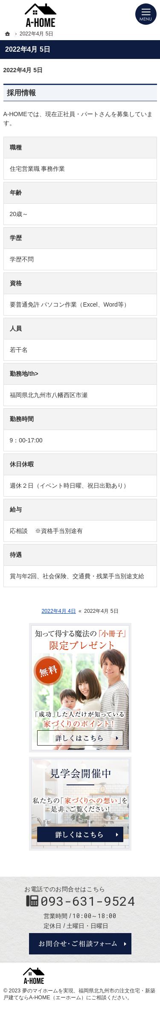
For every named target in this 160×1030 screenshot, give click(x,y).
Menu (146, 14)
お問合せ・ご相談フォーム (80, 943)
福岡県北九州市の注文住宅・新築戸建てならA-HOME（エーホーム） (79, 994)
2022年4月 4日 (58, 611)
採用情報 (21, 93)
